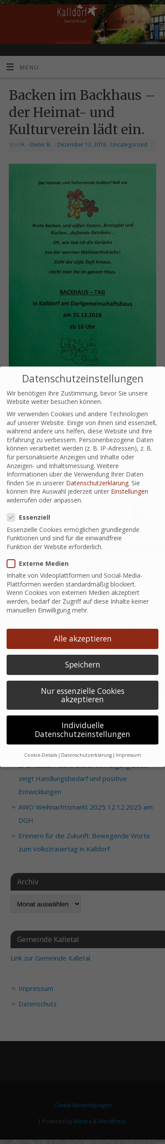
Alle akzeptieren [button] (83, 625)
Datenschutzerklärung (97, 470)
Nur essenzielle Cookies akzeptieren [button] (83, 682)
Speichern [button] (82, 651)
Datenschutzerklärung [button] (86, 742)
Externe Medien (41, 550)
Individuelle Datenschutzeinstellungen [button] (82, 716)
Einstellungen (129, 478)
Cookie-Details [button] (40, 742)
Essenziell (32, 504)
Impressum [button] (128, 742)
